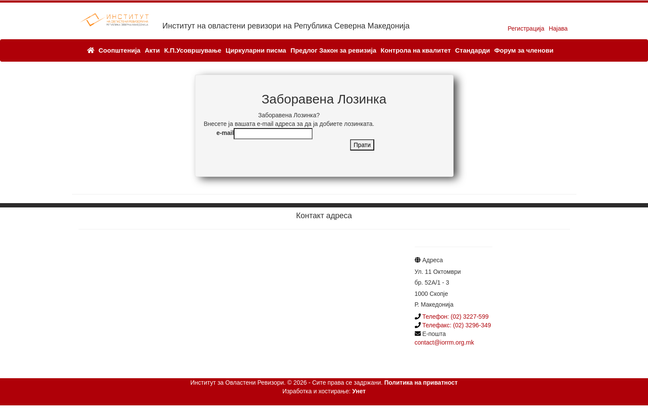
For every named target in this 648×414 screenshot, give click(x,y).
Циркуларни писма (255, 50)
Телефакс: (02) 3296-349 (456, 325)
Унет (359, 391)
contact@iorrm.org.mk (444, 342)
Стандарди (472, 50)
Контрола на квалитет (416, 50)
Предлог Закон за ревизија (333, 50)
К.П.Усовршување (193, 50)
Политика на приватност (420, 382)
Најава (558, 28)
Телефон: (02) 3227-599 (455, 316)
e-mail (225, 132)
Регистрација (525, 28)
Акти (152, 50)
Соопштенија (120, 50)
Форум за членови (523, 50)
